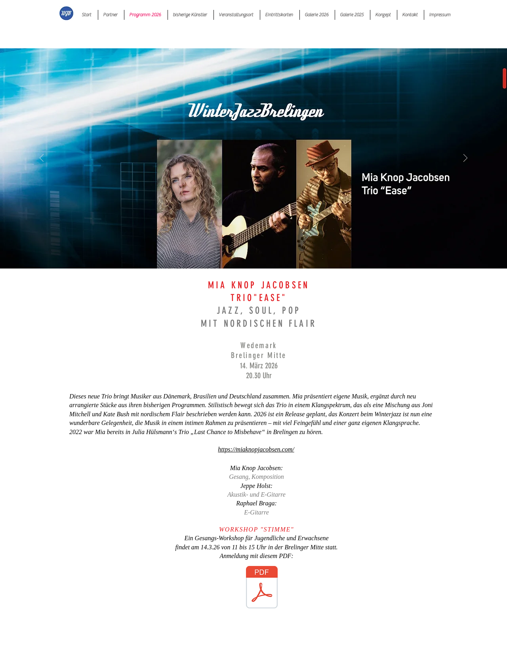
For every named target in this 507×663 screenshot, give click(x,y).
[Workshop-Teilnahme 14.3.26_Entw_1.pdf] (262, 588)
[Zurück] (42, 158)
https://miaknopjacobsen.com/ (256, 449)
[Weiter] (465, 158)
